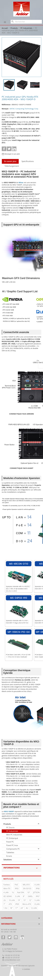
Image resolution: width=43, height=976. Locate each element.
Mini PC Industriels (14, 834)
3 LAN (17, 896)
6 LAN (37, 884)
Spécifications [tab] (28, 161)
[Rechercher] (26, 22)
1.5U (5, 908)
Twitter (9, 937)
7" (4, 904)
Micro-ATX (26, 904)
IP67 (38, 896)
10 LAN (12, 900)
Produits (7, 824)
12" (30, 900)
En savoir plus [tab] (10, 161)
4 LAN (5, 892)
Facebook (3, 937)
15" (24, 900)
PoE (16, 884)
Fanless (6, 884)
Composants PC (13, 849)
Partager (4, 148)
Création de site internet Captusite (22, 966)
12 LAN (34, 908)
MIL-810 (26, 884)
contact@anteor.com (12, 960)
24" (22, 908)
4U (27, 908)
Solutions (7, 859)
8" (24, 896)
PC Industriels (12, 831)
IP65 (17, 888)
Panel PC (10, 842)
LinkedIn (22, 937)
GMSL (30, 896)
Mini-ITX (6, 888)
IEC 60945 (7, 896)
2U (4, 900)
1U (13, 892)
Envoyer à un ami (11, 154)
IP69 (17, 904)
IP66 (38, 888)
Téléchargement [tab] (11, 166)
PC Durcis (10, 827)
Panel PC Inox (12, 845)
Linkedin (14, 148)
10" (28, 892)
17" (16, 908)
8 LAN (37, 904)
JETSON (36, 892)
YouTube (16, 937)
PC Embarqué (12, 838)
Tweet (9, 148)
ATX (10, 904)
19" (19, 900)
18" (11, 908)
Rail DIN (20, 892)
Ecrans (9, 856)
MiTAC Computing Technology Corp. (24, 108)
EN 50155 (27, 888)
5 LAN (37, 900)
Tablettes (10, 852)
